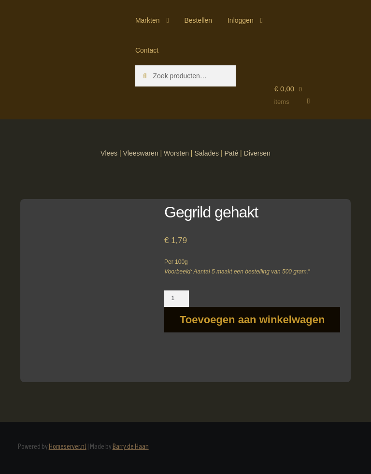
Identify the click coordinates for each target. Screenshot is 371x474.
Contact (146, 50)
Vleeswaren (140, 153)
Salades (206, 153)
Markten (147, 20)
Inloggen (241, 20)
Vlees (108, 153)
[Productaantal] (176, 298)
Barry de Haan (131, 446)
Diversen (257, 153)
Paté (231, 153)
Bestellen (198, 20)
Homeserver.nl (67, 446)
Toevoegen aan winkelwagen (252, 320)
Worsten (176, 153)
